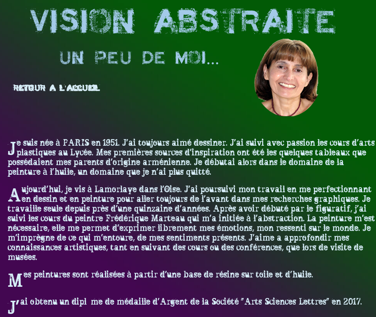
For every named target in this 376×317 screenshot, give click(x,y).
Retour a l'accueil (57, 89)
